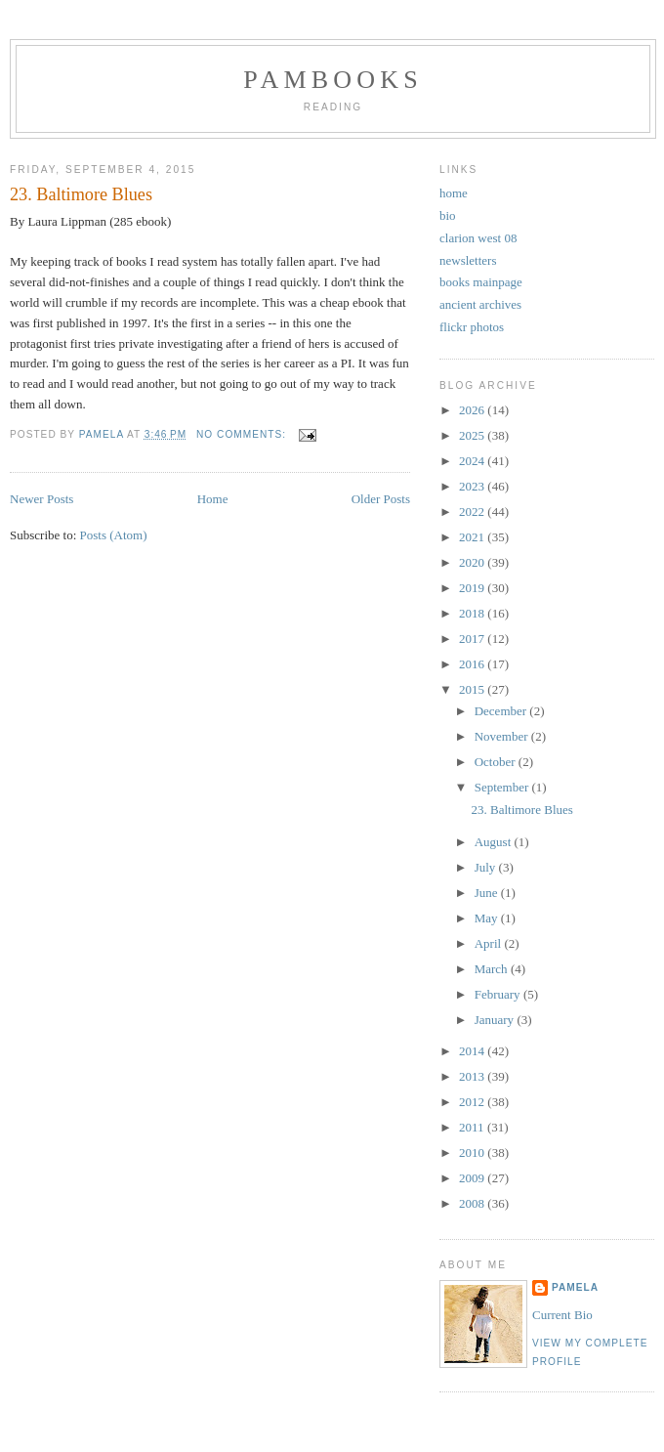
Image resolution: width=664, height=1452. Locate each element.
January (496, 1019)
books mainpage (480, 282)
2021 (473, 537)
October (497, 761)
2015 (473, 689)
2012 (473, 1101)
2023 (473, 486)
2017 (473, 638)
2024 (473, 460)
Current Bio (562, 1314)
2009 (473, 1178)
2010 (473, 1152)
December (502, 711)
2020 (473, 562)
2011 (473, 1127)
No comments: (243, 434)
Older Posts (381, 498)
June (488, 892)
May (488, 918)
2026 (473, 410)
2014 (473, 1051)
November (503, 736)
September (503, 787)
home (453, 193)
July (487, 867)
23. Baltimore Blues (81, 194)
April (490, 943)
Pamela (575, 1287)
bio (447, 215)
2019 (473, 587)
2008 (473, 1203)
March (493, 968)
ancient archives (480, 304)
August (495, 841)
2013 (473, 1076)
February (499, 994)
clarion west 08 (478, 238)
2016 (473, 664)
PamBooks (333, 79)
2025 (473, 435)
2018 (473, 613)
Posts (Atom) (113, 535)
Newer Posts (41, 498)
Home (212, 498)
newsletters (467, 260)
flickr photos (471, 327)
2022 (473, 511)
